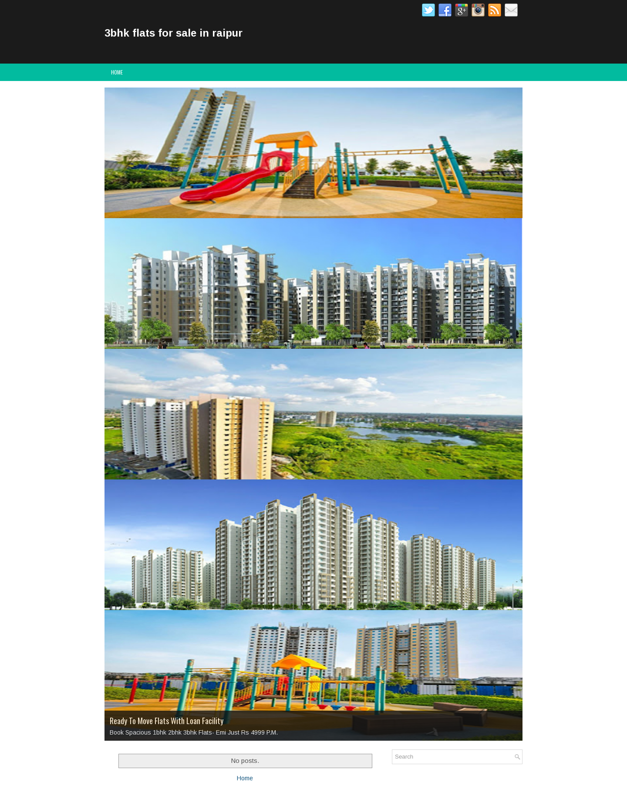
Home (117, 72)
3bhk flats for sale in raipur (173, 33)
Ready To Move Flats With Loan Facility (166, 720)
